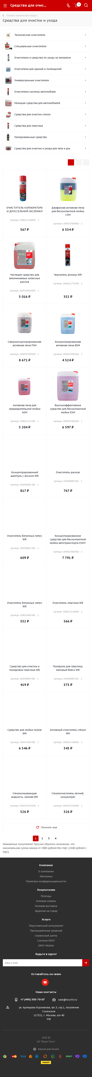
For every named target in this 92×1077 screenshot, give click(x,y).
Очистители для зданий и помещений (37, 69)
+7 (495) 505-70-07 (32, 999)
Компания (46, 865)
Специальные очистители (30, 46)
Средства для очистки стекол (32, 114)
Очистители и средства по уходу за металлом (42, 57)
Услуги (46, 919)
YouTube (45, 982)
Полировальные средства (30, 137)
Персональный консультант (46, 925)
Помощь (46, 896)
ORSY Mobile (46, 945)
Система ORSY (46, 940)
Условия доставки (46, 906)
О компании (46, 871)
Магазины (46, 876)
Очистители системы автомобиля (35, 91)
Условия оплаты (46, 901)
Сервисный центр (46, 935)
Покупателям (46, 889)
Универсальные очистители (31, 80)
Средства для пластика (28, 125)
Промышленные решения (46, 930)
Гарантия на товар (46, 911)
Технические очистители (29, 35)
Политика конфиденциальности (46, 881)
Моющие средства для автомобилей (37, 103)
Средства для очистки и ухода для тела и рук (42, 148)
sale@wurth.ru (67, 999)
